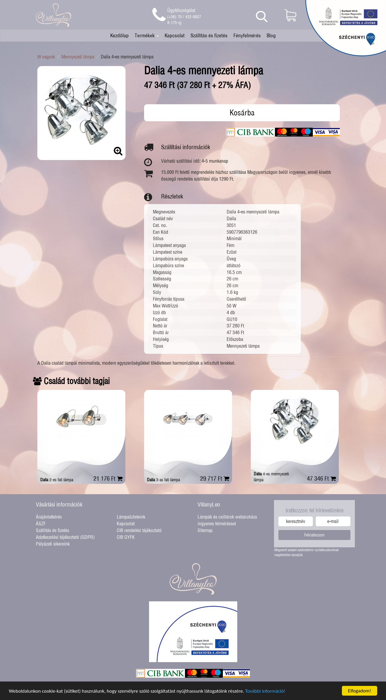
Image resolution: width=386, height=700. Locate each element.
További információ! (265, 692)
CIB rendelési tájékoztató (139, 530)
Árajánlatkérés (49, 517)
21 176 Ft (108, 478)
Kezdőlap (119, 35)
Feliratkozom (314, 535)
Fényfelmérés (247, 35)
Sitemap (205, 530)
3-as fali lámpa (163, 479)
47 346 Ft (321, 478)
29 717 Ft (214, 478)
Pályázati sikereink (53, 544)
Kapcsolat (175, 35)
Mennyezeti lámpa (77, 57)
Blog (271, 35)
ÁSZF (41, 523)
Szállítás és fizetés (209, 35)
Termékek (147, 35)
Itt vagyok (46, 57)
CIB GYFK (126, 537)
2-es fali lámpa (56, 479)
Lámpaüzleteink (131, 517)
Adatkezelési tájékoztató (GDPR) (65, 537)
